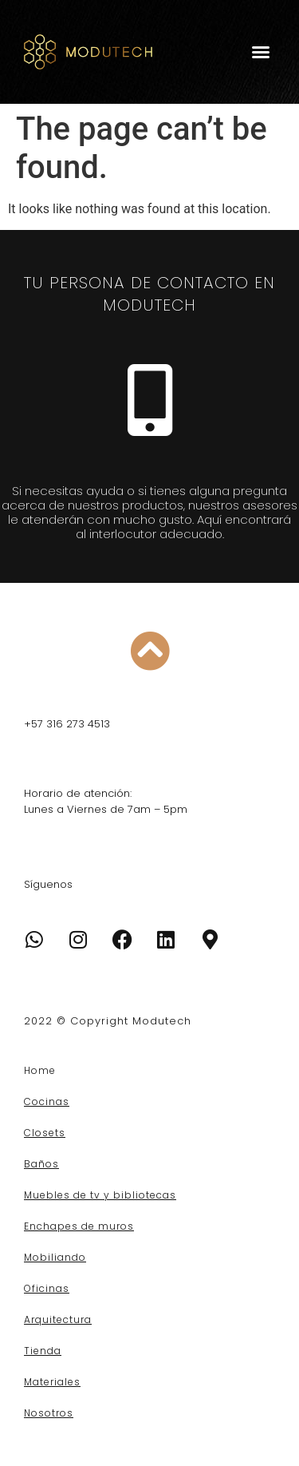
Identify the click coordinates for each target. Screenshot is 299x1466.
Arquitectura (58, 1319)
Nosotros (48, 1413)
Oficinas (46, 1288)
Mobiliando (55, 1257)
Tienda (42, 1350)
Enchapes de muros (79, 1226)
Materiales (52, 1382)
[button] (260, 52)
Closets (44, 1132)
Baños (41, 1164)
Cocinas (46, 1101)
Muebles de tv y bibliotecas (100, 1195)
